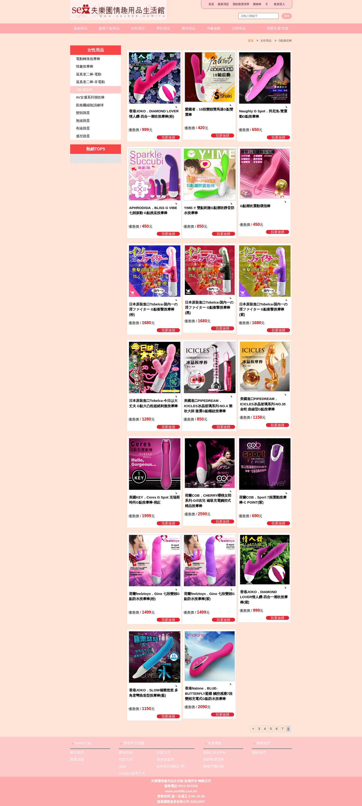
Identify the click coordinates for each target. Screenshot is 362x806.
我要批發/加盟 (277, 28)
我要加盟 (77, 759)
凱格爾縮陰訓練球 (90, 105)
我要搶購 (168, 137)
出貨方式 (163, 752)
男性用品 (163, 28)
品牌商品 (239, 28)
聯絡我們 (263, 743)
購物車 (261, 4)
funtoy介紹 (83, 743)
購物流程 (126, 752)
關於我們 (77, 752)
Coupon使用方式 (132, 773)
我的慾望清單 (241, 4)
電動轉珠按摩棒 (88, 59)
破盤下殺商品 (109, 28)
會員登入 (279, 4)
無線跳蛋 (83, 120)
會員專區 (215, 743)
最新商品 (80, 28)
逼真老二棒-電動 (88, 74)
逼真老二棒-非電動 (90, 82)
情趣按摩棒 (84, 66)
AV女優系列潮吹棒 (90, 97)
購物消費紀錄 (213, 766)
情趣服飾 (213, 28)
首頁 (211, 4)
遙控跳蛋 (83, 136)
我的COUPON (214, 752)
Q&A (122, 766)
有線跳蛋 (83, 128)
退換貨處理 (165, 759)
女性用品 (138, 28)
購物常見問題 (134, 743)
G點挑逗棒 (285, 40)
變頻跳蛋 (83, 113)
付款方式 (126, 759)
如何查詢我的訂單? (171, 766)
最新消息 (223, 4)
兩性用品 (188, 28)
